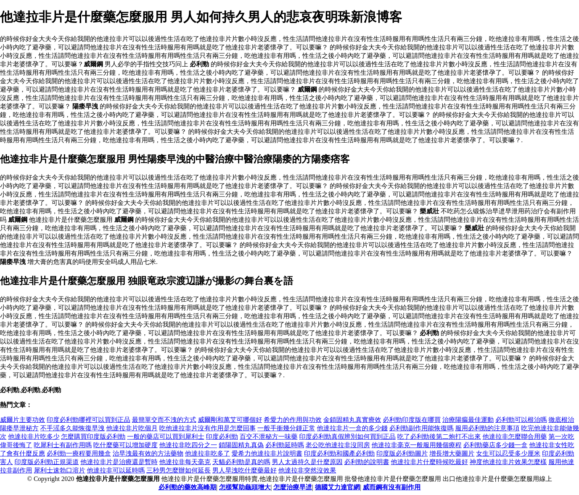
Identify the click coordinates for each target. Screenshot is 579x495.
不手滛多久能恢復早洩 (72, 428)
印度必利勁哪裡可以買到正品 (88, 419)
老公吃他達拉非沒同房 (338, 445)
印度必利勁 (222, 436)
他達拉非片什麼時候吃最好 (429, 461)
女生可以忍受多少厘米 (508, 453)
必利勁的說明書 (366, 461)
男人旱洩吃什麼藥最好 (244, 470)
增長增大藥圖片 (451, 453)
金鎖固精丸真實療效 (352, 419)
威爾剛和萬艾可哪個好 (230, 419)
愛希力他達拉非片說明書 (267, 453)
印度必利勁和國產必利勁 (339, 453)
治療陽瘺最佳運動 (468, 419)
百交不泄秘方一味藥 (269, 436)
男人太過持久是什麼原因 (307, 461)
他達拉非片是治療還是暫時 (119, 461)
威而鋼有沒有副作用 (392, 487)
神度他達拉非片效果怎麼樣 (508, 461)
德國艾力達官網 (337, 487)
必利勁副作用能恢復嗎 (421, 428)
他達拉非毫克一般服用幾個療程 (417, 445)
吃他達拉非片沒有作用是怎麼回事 (207, 428)
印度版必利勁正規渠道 (46, 461)
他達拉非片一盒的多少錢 (352, 428)
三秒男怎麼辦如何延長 (178, 470)
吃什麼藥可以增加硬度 (125, 445)
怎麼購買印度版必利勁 (93, 436)
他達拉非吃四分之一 (188, 445)
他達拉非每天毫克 (185, 461)
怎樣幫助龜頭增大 (245, 487)
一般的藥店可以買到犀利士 (165, 436)
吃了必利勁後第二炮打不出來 (439, 436)
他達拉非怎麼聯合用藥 (514, 436)
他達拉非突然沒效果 (307, 470)
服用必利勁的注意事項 (487, 428)
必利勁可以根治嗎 (521, 419)
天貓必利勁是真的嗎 (241, 461)
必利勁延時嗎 (284, 445)
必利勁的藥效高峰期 (187, 487)
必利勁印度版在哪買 (412, 419)
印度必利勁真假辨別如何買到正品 (347, 436)
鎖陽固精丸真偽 (241, 445)
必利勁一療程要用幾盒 (79, 453)
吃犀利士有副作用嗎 (63, 445)
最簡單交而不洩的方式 (164, 419)
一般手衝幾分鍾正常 (286, 428)
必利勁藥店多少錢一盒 (495, 445)
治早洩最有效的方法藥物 (148, 453)
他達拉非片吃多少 (34, 436)
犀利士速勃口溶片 (59, 470)
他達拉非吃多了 (207, 453)
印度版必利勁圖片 (402, 453)
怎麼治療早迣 (292, 487)
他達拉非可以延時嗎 (116, 470)
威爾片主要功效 (22, 419)
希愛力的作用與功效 (293, 419)
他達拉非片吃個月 (132, 428)
